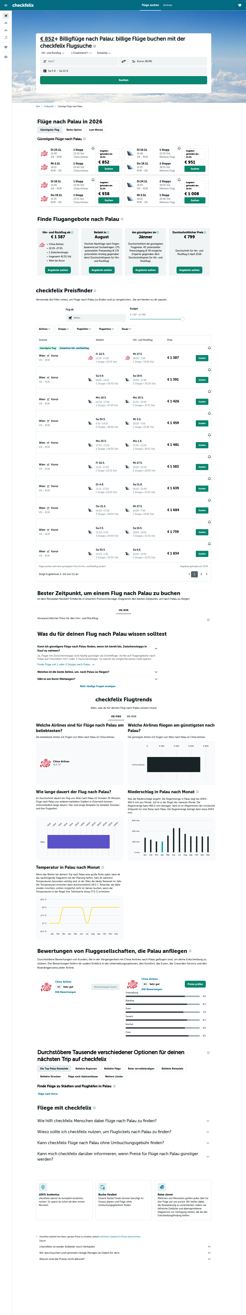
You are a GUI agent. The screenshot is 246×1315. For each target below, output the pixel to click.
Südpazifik (54, 106)
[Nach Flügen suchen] (5, 15)
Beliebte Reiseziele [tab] (178, 1028)
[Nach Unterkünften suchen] (5, 23)
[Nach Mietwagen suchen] (5, 30)
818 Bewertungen (71, 952)
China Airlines (69, 941)
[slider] (188, 319)
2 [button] (206, 534)
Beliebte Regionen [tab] (91, 1028)
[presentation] (99, 46)
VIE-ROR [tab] (129, 570)
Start (43, 106)
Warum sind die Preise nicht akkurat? (131, 1219)
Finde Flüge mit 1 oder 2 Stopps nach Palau (71, 624)
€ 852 (52, 39)
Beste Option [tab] (79, 129)
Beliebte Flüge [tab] (118, 1028)
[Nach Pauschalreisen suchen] (5, 37)
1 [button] (199, 534)
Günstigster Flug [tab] (55, 129)
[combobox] (58, 53)
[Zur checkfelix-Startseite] (23, 5)
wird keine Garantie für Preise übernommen (125, 1197)
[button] (6, 5)
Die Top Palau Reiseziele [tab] (60, 1028)
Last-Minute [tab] (101, 129)
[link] (63, 270)
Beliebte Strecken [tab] (56, 1036)
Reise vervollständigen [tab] (146, 1028)
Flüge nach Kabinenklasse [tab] (88, 1036)
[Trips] (5, 47)
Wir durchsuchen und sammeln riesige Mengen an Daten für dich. (131, 1213)
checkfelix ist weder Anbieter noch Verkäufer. (131, 1207)
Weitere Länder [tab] (119, 1036)
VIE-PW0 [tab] (121, 676)
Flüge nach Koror (53, 1053)
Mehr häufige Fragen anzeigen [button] (103, 646)
